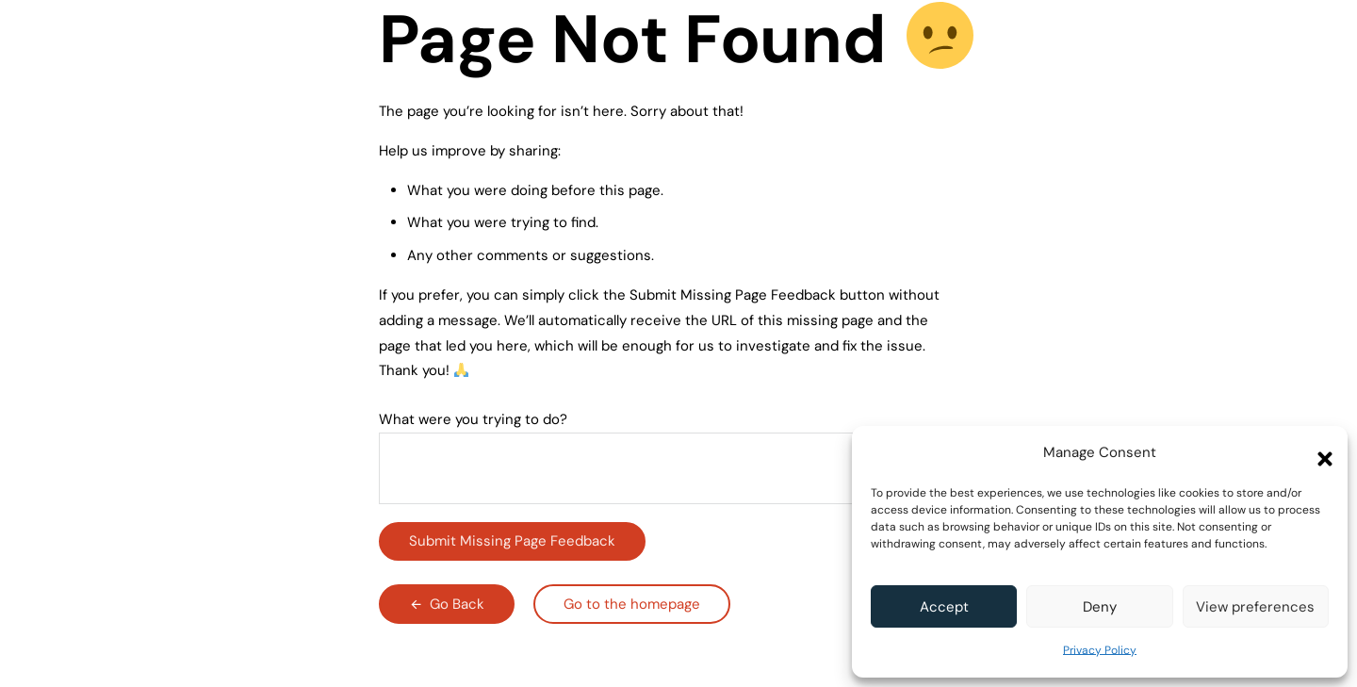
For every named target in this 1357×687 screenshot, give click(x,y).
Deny (1100, 606)
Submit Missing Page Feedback (512, 541)
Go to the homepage (632, 604)
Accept (944, 606)
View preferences (1255, 606)
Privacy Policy (1099, 650)
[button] (1319, 453)
